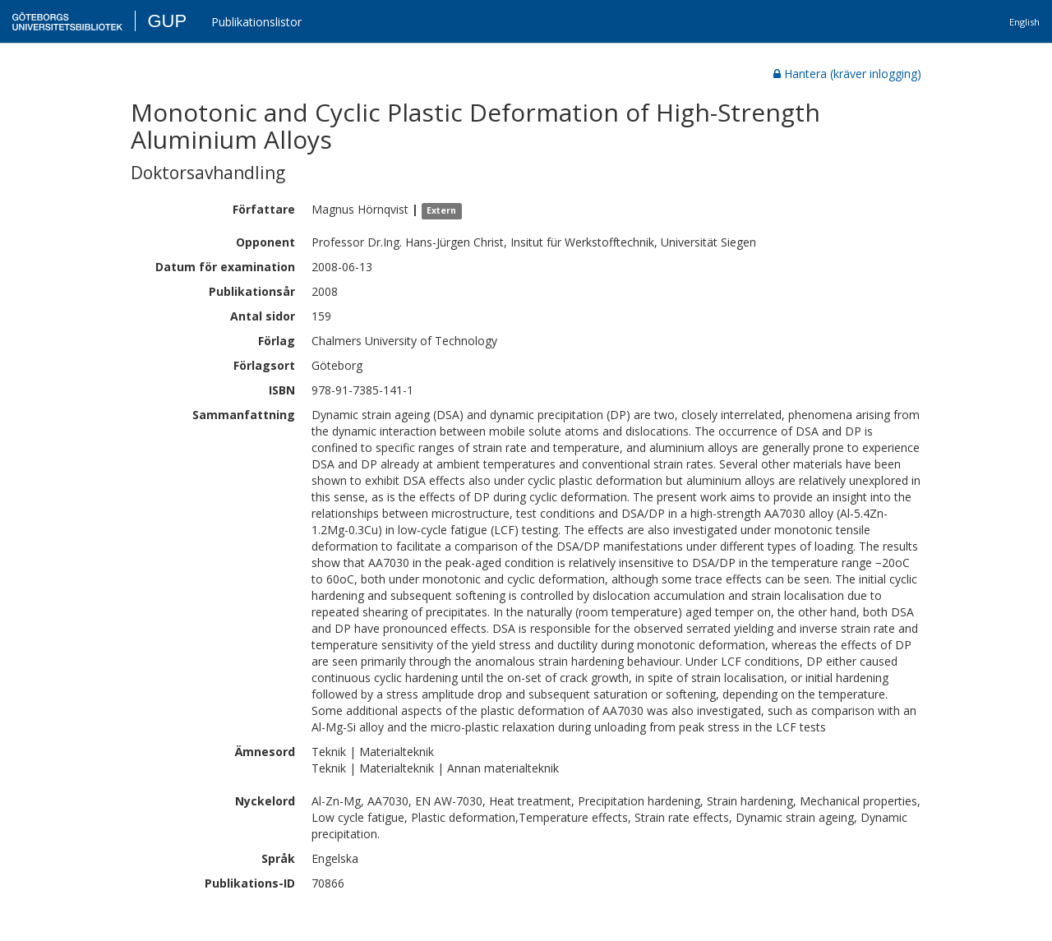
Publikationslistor (256, 22)
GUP (167, 21)
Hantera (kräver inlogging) (847, 73)
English (1024, 22)
